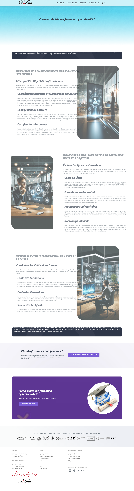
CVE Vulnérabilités (44, 458)
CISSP (13, 463)
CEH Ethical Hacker (16, 464)
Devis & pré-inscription (28, 404)
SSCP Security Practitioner (18, 466)
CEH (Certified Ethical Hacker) (50, 116)
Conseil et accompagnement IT (19, 455)
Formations (60, 3)
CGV (69, 460)
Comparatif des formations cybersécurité (84, 355)
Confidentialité (71, 455)
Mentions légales (72, 453)
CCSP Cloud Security (17, 468)
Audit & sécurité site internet (19, 453)
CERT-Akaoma (43, 468)
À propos (42, 466)
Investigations (94, 3)
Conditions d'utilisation (74, 458)
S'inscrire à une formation (46, 455)
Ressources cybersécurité (46, 456)
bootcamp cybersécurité (116, 229)
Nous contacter (44, 453)
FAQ (41, 460)
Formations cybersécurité (18, 456)
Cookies (70, 462)
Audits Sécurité (72, 3)
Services (83, 3)
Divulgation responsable (74, 456)
